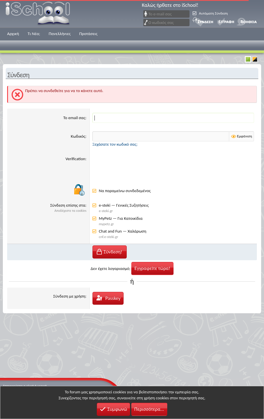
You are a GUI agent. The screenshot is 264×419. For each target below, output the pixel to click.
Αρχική (13, 33)
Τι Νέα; (34, 33)
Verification (75, 158)
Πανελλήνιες (59, 33)
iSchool (41, 14)
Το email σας (74, 117)
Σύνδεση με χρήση (69, 296)
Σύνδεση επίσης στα (67, 205)
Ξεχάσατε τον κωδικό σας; (115, 144)
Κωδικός (78, 136)
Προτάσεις (88, 33)
